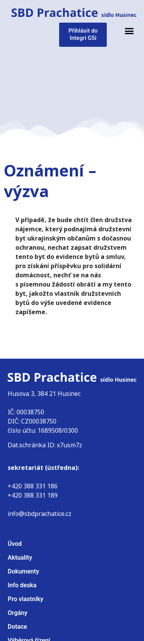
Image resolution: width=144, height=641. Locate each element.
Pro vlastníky (25, 599)
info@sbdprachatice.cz (39, 513)
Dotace (17, 626)
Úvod (15, 543)
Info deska (22, 585)
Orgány (17, 612)
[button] (129, 31)
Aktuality (20, 557)
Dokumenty (23, 571)
